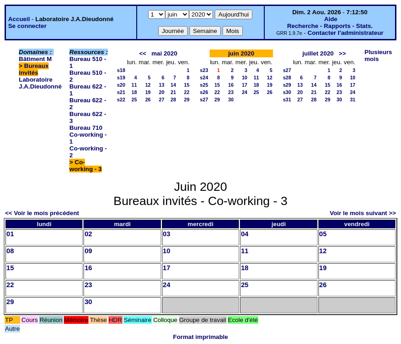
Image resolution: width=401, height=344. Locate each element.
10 (244, 77)
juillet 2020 (318, 53)
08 (10, 251)
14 (173, 85)
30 (231, 99)
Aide (330, 19)
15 (186, 85)
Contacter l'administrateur (345, 32)
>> (342, 53)
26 (147, 99)
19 (147, 92)
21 (173, 92)
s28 (287, 77)
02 (88, 234)
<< (142, 53)
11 (134, 85)
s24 (204, 77)
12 (147, 85)
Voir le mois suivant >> (363, 213)
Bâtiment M (35, 58)
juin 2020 (241, 53)
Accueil (19, 19)
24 (244, 92)
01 (10, 234)
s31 (287, 99)
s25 (204, 85)
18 (134, 92)
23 (231, 92)
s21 (121, 92)
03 (166, 234)
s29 (287, 85)
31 (353, 99)
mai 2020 (164, 53)
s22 (121, 99)
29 (186, 99)
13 (161, 85)
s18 (121, 70)
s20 (121, 85)
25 (134, 99)
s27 (204, 99)
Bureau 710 (85, 127)
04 (244, 234)
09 (88, 251)
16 (231, 85)
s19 (121, 77)
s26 (204, 92)
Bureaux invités (34, 69)
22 (186, 92)
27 (161, 99)
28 (173, 99)
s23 (204, 70)
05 (323, 234)
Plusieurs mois (378, 55)
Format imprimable (200, 336)
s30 (287, 92)
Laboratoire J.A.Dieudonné (40, 83)
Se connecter (27, 25)
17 (244, 85)
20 (161, 92)
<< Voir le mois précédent (42, 213)
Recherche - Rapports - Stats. (330, 25)
